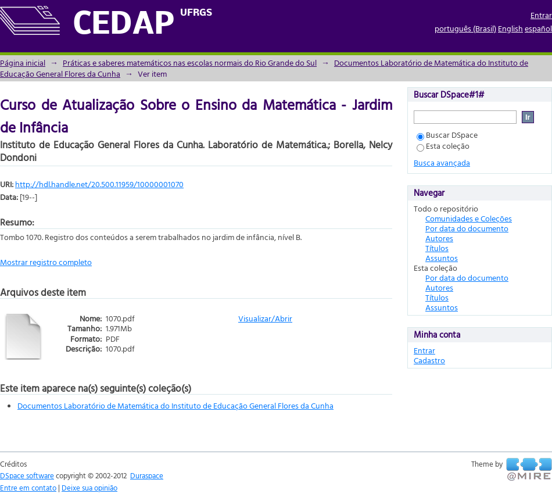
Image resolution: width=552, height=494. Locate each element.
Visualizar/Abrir (265, 318)
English (510, 28)
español (538, 28)
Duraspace (146, 475)
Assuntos (441, 258)
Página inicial (22, 62)
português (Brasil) (465, 28)
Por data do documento (466, 228)
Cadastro (429, 360)
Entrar (541, 15)
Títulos (437, 248)
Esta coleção (443, 145)
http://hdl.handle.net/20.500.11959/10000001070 (99, 184)
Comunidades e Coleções (468, 218)
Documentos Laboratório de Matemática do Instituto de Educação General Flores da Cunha (175, 405)
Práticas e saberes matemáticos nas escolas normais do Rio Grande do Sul (190, 62)
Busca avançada (442, 162)
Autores (439, 238)
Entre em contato (28, 487)
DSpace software (27, 475)
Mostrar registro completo (46, 262)
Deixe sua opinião (89, 487)
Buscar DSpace (447, 134)
